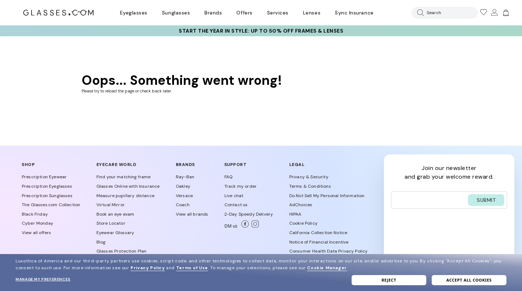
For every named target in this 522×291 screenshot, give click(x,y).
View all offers (36, 233)
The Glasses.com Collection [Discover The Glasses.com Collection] (51, 205)
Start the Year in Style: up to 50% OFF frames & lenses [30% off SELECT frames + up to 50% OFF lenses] (261, 31)
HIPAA (295, 214)
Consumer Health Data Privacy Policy (328, 251)
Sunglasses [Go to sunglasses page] (176, 12)
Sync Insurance (354, 12)
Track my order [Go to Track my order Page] (240, 186)
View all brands (192, 214)
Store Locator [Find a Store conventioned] (110, 223)
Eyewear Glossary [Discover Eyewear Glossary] (115, 233)
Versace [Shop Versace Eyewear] (184, 196)
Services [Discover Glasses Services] (278, 12)
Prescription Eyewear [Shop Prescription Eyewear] (44, 177)
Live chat (233, 196)
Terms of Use (192, 268)
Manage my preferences (43, 279)
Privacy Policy (147, 268)
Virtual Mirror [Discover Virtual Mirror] (110, 205)
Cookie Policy (303, 223)
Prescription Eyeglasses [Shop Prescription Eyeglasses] (47, 186)
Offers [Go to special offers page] (244, 12)
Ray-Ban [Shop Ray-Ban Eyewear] (185, 177)
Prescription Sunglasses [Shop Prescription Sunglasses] (47, 196)
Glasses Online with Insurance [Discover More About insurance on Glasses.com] (128, 186)
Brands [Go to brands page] (213, 12)
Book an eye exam (115, 214)
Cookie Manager (327, 268)
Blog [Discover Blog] (101, 242)
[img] (505, 13)
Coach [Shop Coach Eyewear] (183, 205)
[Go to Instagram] (254, 226)
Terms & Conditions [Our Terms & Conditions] (310, 186)
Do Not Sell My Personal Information (327, 196)
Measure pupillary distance (125, 196)
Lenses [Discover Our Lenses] (311, 12)
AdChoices (300, 205)
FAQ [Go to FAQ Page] (228, 177)
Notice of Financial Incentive (319, 242)
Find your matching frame (123, 177)
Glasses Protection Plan (121, 251)
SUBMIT (486, 200)
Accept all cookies (469, 280)
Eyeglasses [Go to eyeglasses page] (134, 12)
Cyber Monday (37, 223)
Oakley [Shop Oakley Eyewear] (183, 186)
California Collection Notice (318, 233)
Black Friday (35, 214)
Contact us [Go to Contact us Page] (236, 205)
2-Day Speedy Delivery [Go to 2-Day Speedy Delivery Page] (248, 214)
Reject (388, 280)
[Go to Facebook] (244, 226)
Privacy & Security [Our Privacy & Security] (308, 177)
